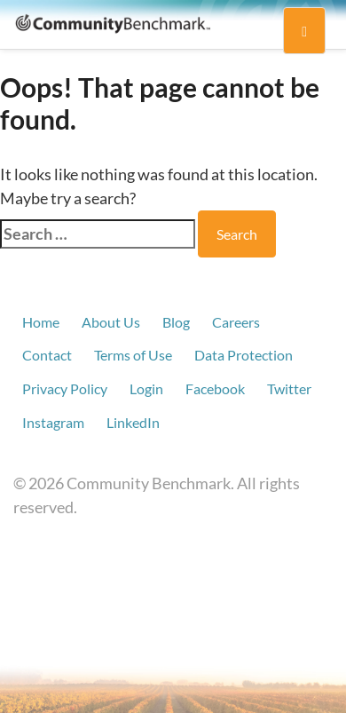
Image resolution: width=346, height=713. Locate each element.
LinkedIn (133, 422)
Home (40, 321)
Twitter (289, 388)
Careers (236, 321)
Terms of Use (133, 354)
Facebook (215, 388)
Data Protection (243, 354)
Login (146, 388)
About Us (111, 321)
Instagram (53, 422)
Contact (47, 354)
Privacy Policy (64, 388)
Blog (176, 321)
